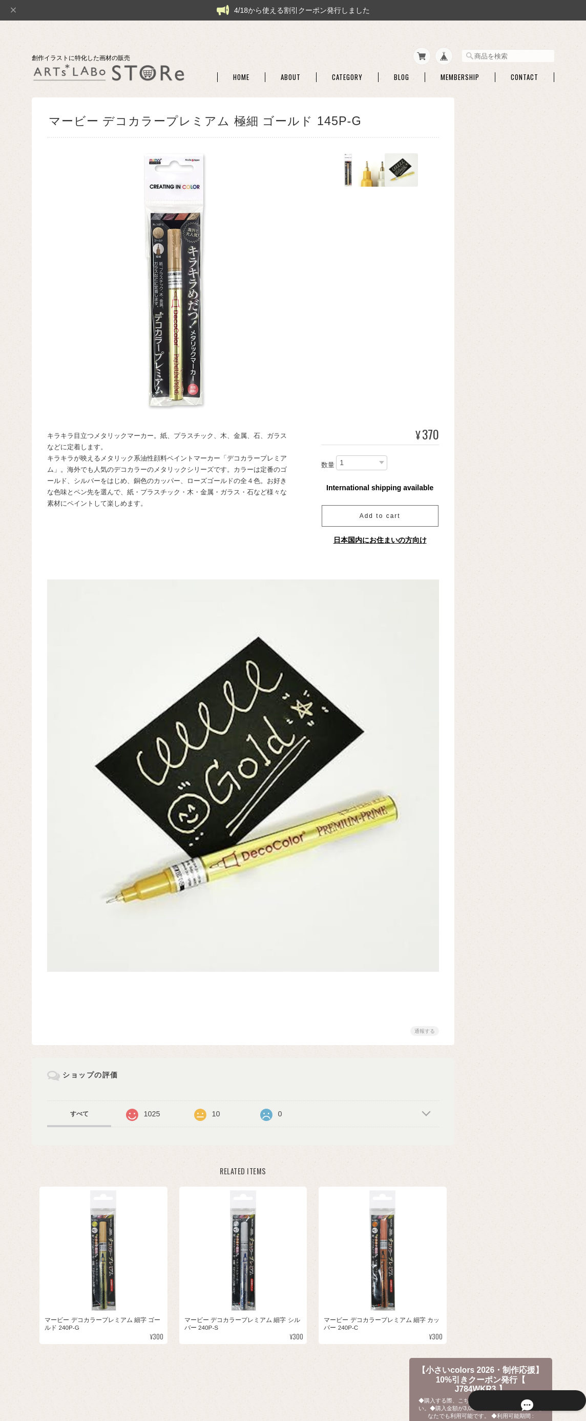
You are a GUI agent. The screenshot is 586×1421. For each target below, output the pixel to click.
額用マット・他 (489, 950)
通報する (412, 1012)
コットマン (483, 680)
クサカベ (480, 825)
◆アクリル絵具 (482, 1006)
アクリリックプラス (495, 1025)
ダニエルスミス (489, 729)
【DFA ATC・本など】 (491, 1089)
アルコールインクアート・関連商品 (504, 490)
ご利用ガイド (479, 1208)
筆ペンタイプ (486, 595)
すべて (79, 1094)
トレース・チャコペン (498, 382)
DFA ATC (480, 1108)
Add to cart (367, 509)
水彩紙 (477, 334)
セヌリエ (480, 713)
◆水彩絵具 (476, 614)
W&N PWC (482, 665)
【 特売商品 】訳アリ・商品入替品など (503, 268)
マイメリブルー (489, 745)
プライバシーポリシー (401, 1370)
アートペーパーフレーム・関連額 (504, 930)
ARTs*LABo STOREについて (319, 1370)
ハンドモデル (486, 510)
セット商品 (483, 547)
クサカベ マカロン (493, 840)
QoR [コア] (483, 793)
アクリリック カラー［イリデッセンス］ (505, 1045)
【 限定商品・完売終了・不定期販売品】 (501, 237)
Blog (401, 71)
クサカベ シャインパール (502, 856)
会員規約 (543, 1370)
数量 (315, 459)
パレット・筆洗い (492, 454)
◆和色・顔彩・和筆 (488, 529)
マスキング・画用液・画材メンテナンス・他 (504, 418)
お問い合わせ (479, 1251)
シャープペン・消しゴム (501, 366)
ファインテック (489, 809)
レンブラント (486, 873)
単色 (474, 563)
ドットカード (486, 649)
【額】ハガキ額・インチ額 (498, 891)
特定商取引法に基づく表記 (498, 1230)
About (291, 71)
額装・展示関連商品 (495, 966)
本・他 (477, 1124)
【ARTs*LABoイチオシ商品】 (503, 294)
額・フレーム (486, 910)
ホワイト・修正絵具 (495, 470)
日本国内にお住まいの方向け (367, 534)
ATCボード (483, 350)
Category (347, 71)
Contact (524, 71)
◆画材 (470, 315)
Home (241, 71)
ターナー (480, 776)
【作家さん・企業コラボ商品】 (504, 1067)
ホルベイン (483, 760)
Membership (460, 71)
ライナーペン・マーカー (501, 398)
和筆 (474, 579)
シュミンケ (483, 696)
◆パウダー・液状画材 (491, 984)
